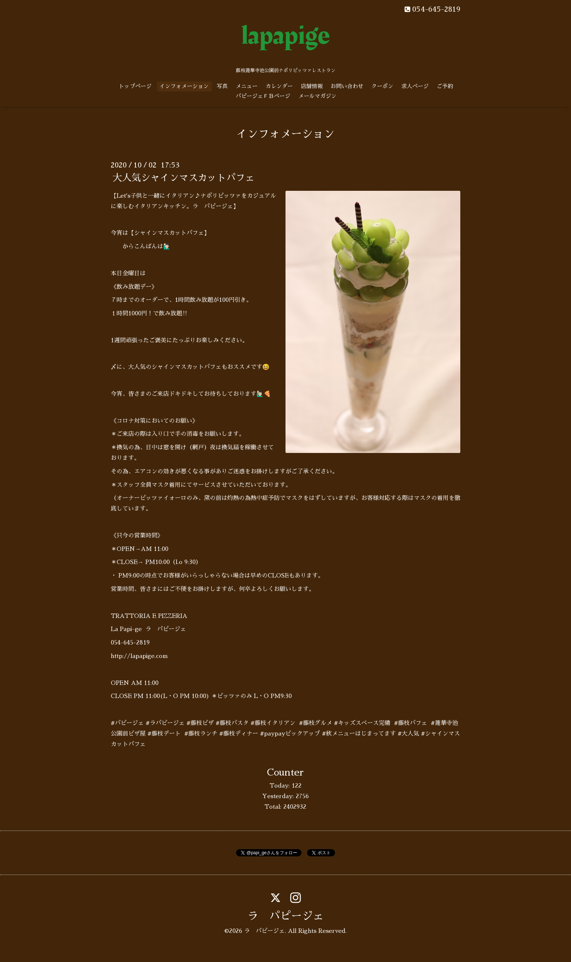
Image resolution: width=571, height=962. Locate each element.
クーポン (382, 86)
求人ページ (415, 86)
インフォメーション (184, 86)
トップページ (135, 86)
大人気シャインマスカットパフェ (184, 177)
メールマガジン (317, 96)
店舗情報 (312, 86)
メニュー (246, 86)
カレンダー (279, 86)
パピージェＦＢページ (263, 96)
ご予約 (445, 86)
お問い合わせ (347, 86)
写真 (222, 86)
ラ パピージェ (285, 916)
